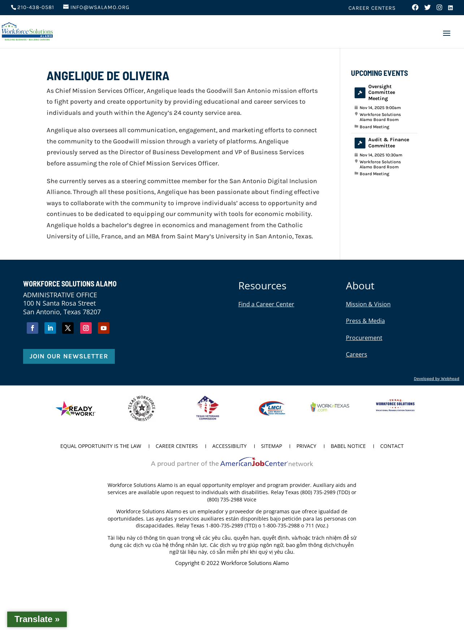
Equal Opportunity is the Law (100, 446)
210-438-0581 (35, 7)
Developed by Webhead (436, 378)
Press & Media (365, 321)
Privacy (306, 446)
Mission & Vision (368, 304)
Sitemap (271, 446)
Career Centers (372, 8)
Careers (356, 354)
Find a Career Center (266, 304)
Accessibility (229, 446)
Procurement (364, 338)
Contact (392, 446)
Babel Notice (348, 446)
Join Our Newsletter (69, 356)
